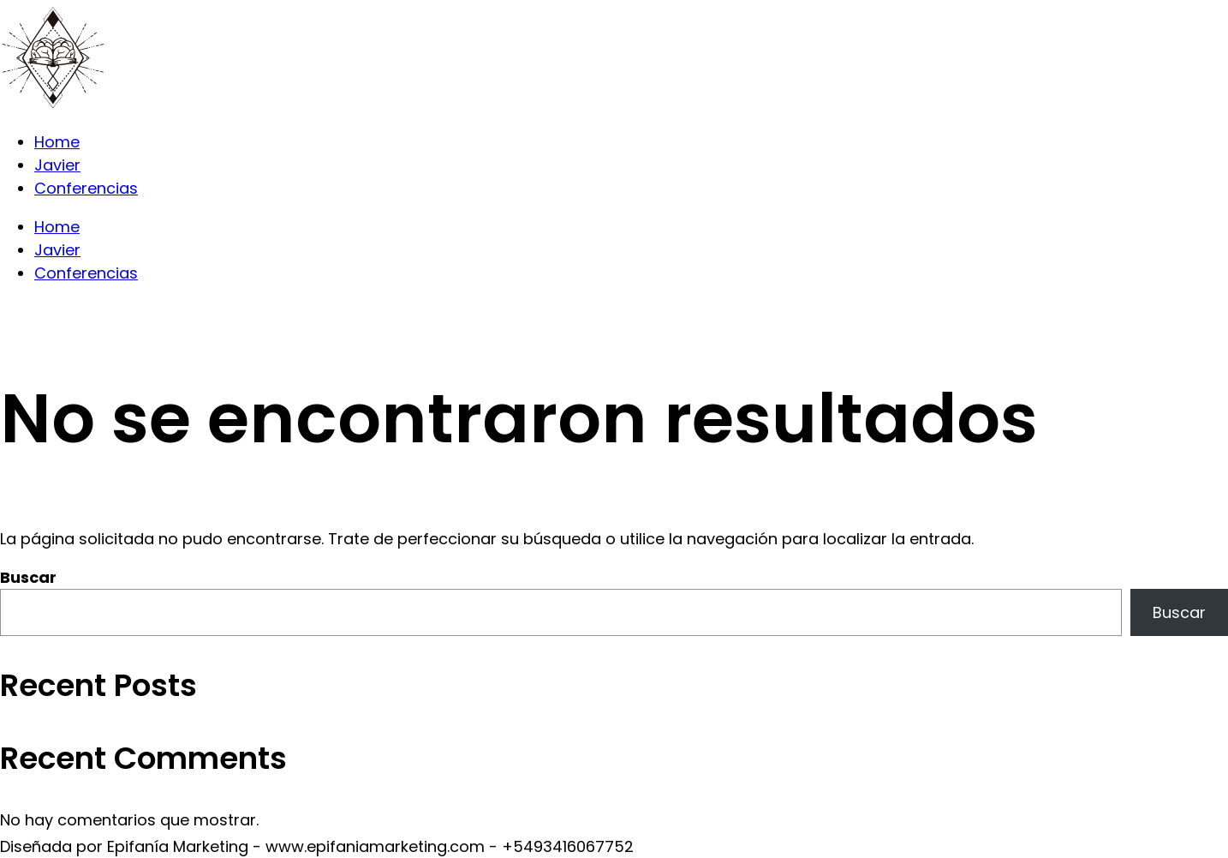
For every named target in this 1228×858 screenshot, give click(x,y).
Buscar (28, 577)
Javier (57, 165)
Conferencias (86, 188)
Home (57, 142)
